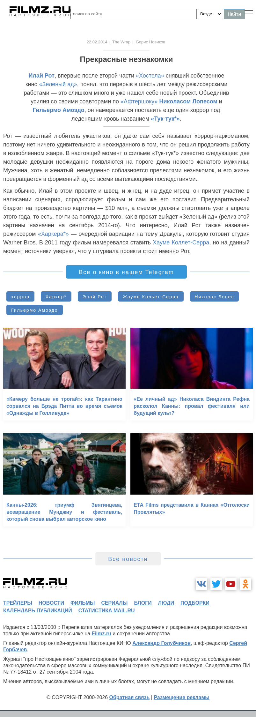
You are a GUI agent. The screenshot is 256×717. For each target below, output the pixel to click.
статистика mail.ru (106, 610)
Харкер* (56, 296)
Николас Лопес (214, 296)
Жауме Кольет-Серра (151, 296)
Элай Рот (95, 296)
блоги (142, 603)
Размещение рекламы (181, 697)
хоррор (20, 296)
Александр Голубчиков (161, 643)
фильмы (82, 603)
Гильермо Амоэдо (58, 110)
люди (166, 603)
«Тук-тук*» (165, 119)
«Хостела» (150, 75)
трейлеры (17, 603)
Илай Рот (42, 75)
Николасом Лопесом (188, 101)
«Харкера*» (53, 234)
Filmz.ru (101, 633)
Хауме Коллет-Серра (181, 242)
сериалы (114, 603)
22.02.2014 (97, 42)
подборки (194, 603)
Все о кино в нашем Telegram (126, 272)
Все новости (128, 559)
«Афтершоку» (139, 101)
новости (51, 603)
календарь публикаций (37, 610)
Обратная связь (129, 697)
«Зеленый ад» (58, 84)
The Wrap (121, 42)
